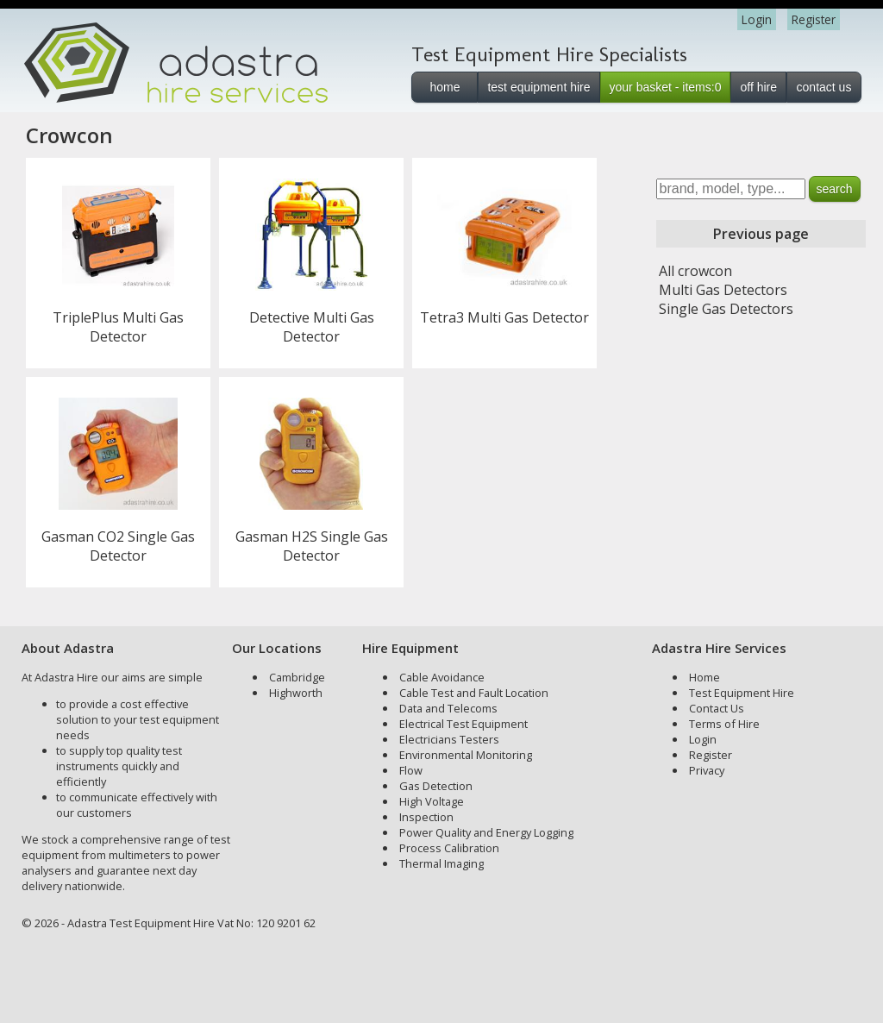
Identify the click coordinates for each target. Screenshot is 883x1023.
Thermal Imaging (441, 863)
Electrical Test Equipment (463, 723)
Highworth (296, 692)
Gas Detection (436, 786)
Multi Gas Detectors (723, 289)
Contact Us (716, 708)
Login (757, 19)
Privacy (706, 770)
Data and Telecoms (448, 708)
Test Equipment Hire (741, 692)
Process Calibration (449, 848)
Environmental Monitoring (465, 755)
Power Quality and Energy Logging (486, 832)
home (444, 87)
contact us (824, 87)
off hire (758, 87)
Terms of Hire (724, 723)
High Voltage (431, 801)
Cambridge (297, 677)
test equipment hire (538, 87)
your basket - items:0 (666, 87)
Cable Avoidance (442, 677)
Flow (411, 770)
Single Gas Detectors (726, 308)
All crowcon (695, 270)
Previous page (761, 233)
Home (704, 677)
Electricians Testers (449, 739)
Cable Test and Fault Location (473, 692)
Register (814, 19)
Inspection (426, 817)
